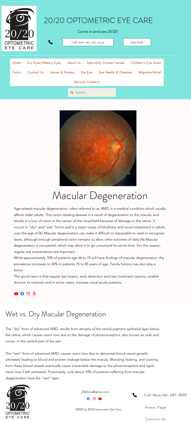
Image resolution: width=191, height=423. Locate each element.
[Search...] (91, 92)
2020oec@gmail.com (95, 392)
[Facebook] (22, 293)
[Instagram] (28, 293)
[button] (106, 63)
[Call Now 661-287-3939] (87, 42)
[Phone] (50, 42)
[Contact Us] (156, 419)
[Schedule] (137, 42)
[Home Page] (156, 407)
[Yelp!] (34, 293)
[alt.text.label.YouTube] (100, 399)
